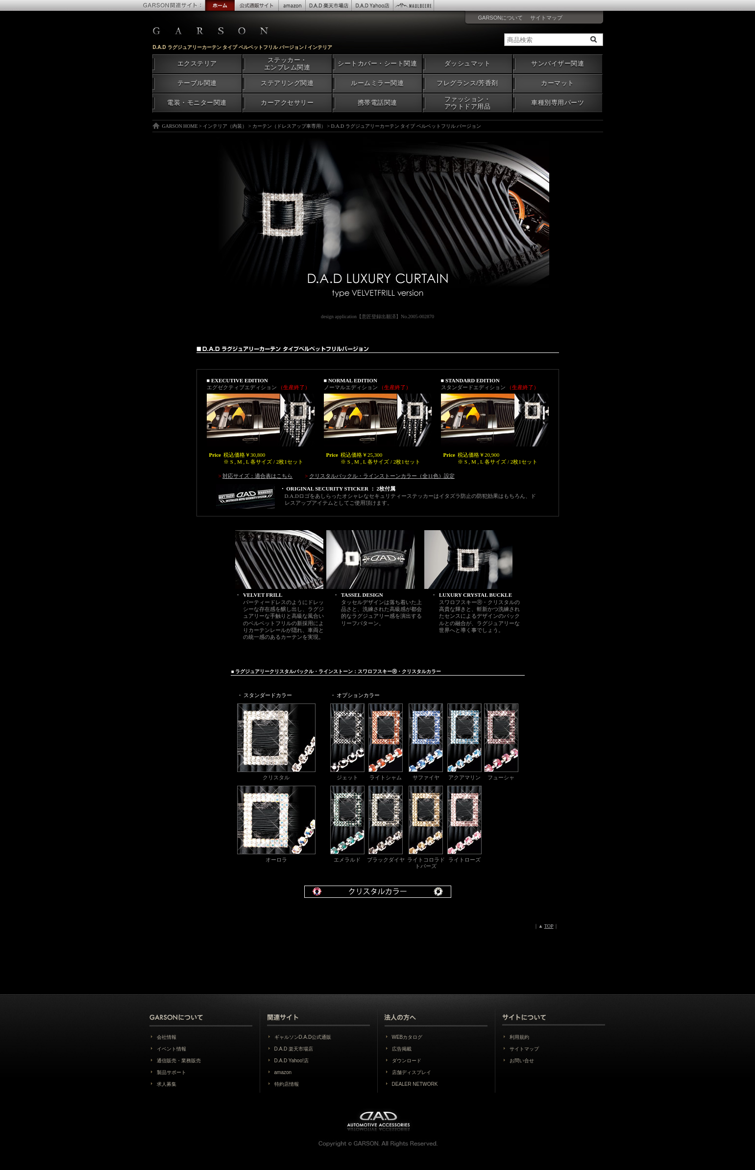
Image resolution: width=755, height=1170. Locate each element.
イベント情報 (171, 1049)
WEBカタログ (407, 1037)
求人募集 (166, 1084)
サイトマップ (546, 18)
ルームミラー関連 (377, 83)
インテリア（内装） (225, 126)
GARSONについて (500, 18)
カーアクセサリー (287, 102)
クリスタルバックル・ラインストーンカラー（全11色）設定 (382, 476)
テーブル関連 (197, 83)
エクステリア (197, 63)
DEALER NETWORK (415, 1084)
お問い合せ (522, 1060)
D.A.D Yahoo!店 (291, 1060)
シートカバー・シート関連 (377, 63)
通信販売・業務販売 (179, 1060)
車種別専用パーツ (557, 102)
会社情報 (166, 1037)
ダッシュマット (467, 63)
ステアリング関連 (287, 83)
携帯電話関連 (377, 102)
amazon (283, 1072)
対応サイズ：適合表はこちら (257, 476)
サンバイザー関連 (557, 63)
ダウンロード (406, 1060)
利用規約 (519, 1037)
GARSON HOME (180, 126)
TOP (549, 926)
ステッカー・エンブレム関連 (287, 64)
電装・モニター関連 (197, 102)
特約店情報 (286, 1084)
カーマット (557, 83)
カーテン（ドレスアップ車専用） (289, 126)
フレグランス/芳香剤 (467, 83)
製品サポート (171, 1072)
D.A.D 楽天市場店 (293, 1049)
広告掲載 (402, 1049)
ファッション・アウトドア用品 (467, 103)
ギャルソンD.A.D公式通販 (303, 1037)
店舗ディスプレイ (411, 1072)
